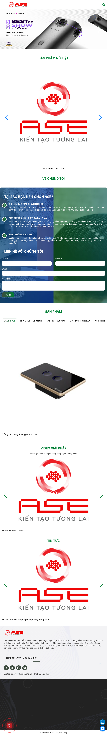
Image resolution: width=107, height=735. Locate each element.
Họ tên (5, 259)
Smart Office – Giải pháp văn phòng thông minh (26, 619)
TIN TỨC (53, 541)
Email (4, 269)
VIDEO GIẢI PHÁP (53, 448)
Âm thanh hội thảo (53, 168)
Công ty (58, 259)
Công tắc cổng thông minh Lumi (20, 434)
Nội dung (6, 279)
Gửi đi (8, 295)
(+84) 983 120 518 (26, 657)
